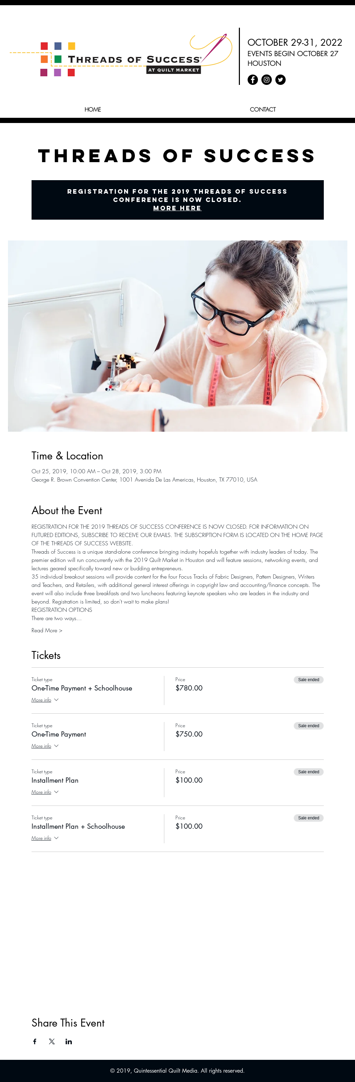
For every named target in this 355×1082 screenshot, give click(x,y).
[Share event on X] (52, 1041)
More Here (177, 208)
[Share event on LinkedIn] (69, 1041)
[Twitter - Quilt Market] (280, 79)
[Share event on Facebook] (35, 1041)
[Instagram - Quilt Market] (266, 79)
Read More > (47, 630)
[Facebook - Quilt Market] (253, 79)
